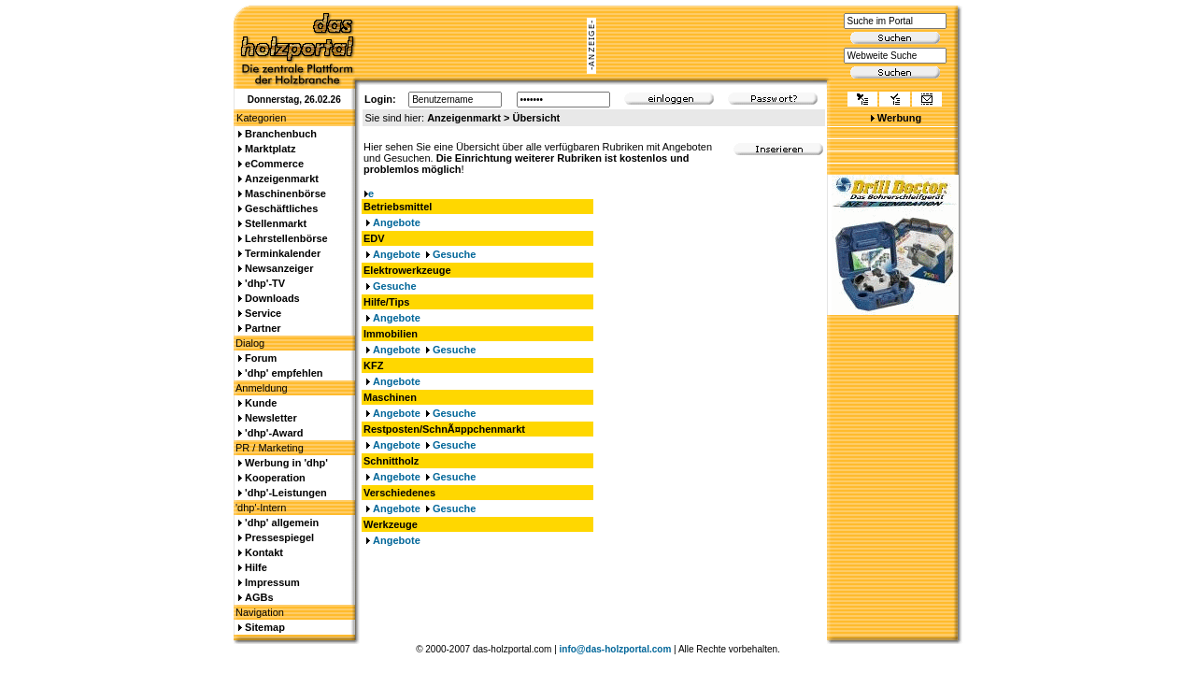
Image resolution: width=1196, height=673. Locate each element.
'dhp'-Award (274, 432)
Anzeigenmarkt (282, 178)
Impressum (272, 582)
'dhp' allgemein (282, 522)
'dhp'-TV (265, 283)
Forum (261, 358)
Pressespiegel (279, 537)
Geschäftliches (281, 208)
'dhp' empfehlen (283, 373)
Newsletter (271, 417)
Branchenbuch (281, 133)
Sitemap (265, 627)
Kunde (261, 402)
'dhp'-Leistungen (286, 492)
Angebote (396, 222)
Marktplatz (270, 148)
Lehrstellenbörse (286, 238)
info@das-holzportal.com (616, 649)
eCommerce (274, 163)
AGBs (259, 597)
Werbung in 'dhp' (286, 462)
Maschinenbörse (285, 193)
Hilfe (256, 567)
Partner (263, 328)
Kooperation (275, 477)
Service (263, 313)
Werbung (899, 117)
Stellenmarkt (275, 223)
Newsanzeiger (279, 268)
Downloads (272, 298)
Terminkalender (282, 253)
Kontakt (264, 552)
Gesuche (454, 254)
